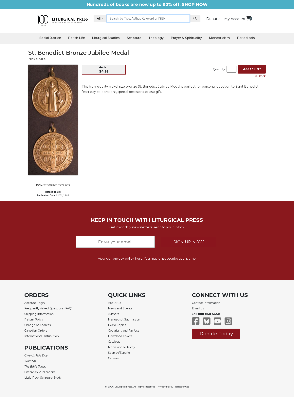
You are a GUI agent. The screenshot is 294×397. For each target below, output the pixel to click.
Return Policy (33, 319)
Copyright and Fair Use (123, 330)
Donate (213, 19)
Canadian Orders (35, 330)
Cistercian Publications (39, 372)
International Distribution (41, 336)
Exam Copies (117, 325)
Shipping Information (39, 314)
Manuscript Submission (124, 319)
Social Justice (50, 38)
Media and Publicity (121, 347)
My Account (235, 19)
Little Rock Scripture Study (43, 377)
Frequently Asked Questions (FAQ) (48, 308)
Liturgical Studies (106, 38)
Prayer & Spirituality (186, 38)
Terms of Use (182, 386)
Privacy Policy (165, 386)
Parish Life (76, 38)
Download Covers (120, 336)
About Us (114, 303)
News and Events (120, 308)
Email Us (198, 308)
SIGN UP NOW (189, 241)
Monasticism (219, 38)
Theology (156, 38)
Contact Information (206, 303)
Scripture (134, 38)
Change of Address (37, 325)
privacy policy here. (128, 258)
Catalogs (114, 341)
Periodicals (246, 38)
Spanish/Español (119, 352)
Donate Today (216, 334)
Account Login (34, 303)
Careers (113, 358)
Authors (113, 314)
